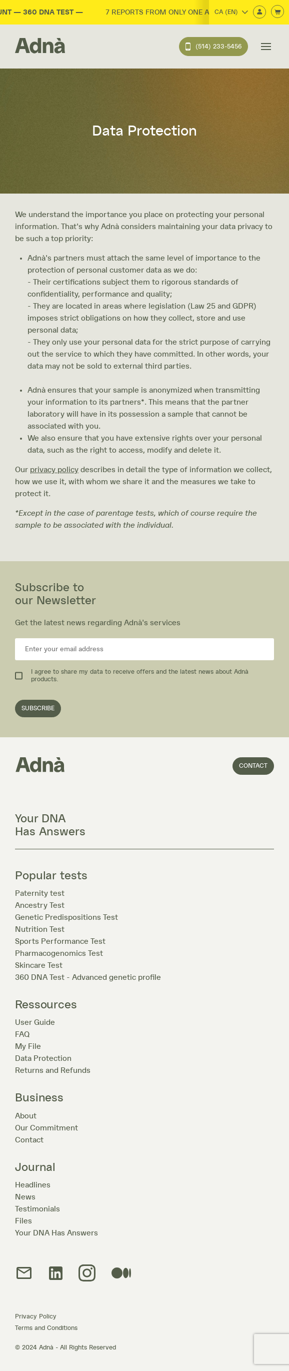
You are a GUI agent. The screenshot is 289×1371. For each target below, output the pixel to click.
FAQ (22, 1034)
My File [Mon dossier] (28, 1046)
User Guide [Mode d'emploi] (35, 1022)
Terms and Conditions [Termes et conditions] (46, 1328)
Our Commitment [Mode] (46, 1128)
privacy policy (54, 470)
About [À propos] (25, 1116)
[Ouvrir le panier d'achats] (277, 12)
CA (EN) (231, 12)
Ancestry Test (39, 905)
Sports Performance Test (60, 941)
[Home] (40, 46)
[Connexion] (259, 13)
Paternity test (39, 893)
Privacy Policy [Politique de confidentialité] (35, 1316)
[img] (87, 1273)
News (25, 1197)
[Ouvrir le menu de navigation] (266, 47)
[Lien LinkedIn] (55, 1273)
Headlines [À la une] (32, 1185)
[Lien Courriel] (24, 1273)
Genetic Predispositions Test (66, 917)
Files (23, 1221)
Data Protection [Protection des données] (43, 1058)
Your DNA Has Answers (56, 1233)
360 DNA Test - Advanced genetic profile (88, 977)
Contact (253, 766)
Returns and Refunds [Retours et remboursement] (52, 1070)
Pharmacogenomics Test (59, 953)
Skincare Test (38, 965)
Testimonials (37, 1209)
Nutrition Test (39, 929)
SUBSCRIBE (38, 708)
